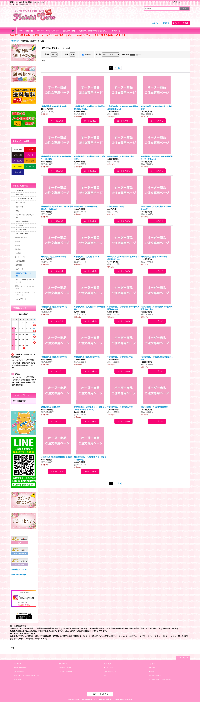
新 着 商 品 (107, 664)
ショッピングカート (65, 671)
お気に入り (107, 675)
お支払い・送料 (19, 671)
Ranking (151, 671)
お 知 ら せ (17, 679)
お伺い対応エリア (110, 671)
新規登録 (166, 23)
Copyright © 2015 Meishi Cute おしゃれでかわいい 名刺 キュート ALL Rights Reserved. (100, 699)
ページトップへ (184, 658)
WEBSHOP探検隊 (18, 575)
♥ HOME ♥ (17, 664)
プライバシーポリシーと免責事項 (160, 679)
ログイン (155, 23)
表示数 (47, 54)
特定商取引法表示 (155, 675)
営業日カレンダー (65, 667)
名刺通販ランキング (19, 570)
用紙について (63, 664)
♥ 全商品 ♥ (19, 190)
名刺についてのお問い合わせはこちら (27, 675)
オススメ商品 (108, 667)
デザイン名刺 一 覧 (20, 667)
